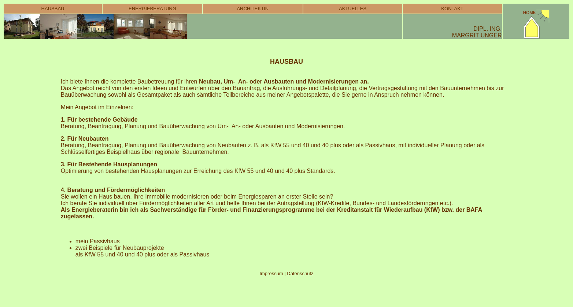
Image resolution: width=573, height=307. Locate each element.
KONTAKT (452, 8)
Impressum (271, 273)
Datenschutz (300, 273)
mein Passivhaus (97, 241)
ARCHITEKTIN (253, 8)
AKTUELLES (352, 8)
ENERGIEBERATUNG (152, 8)
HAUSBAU (52, 8)
